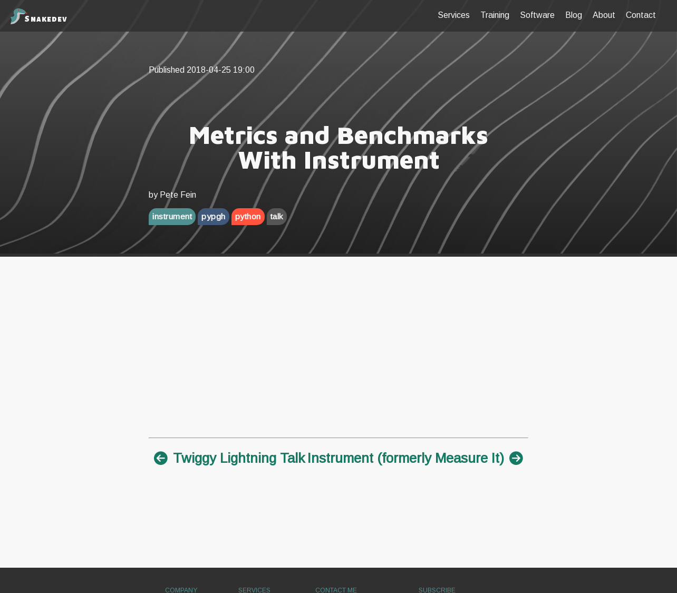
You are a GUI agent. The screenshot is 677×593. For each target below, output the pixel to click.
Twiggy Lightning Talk (229, 458)
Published (202, 69)
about (604, 15)
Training (494, 15)
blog (573, 15)
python (248, 216)
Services (454, 15)
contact (641, 15)
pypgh (213, 216)
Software (537, 15)
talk (276, 216)
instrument (172, 216)
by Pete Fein (172, 194)
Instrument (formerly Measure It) (415, 458)
